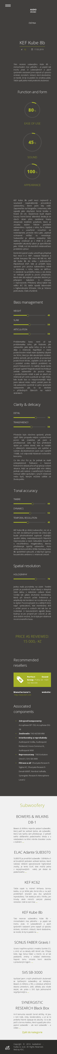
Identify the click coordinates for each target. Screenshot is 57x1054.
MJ (25, 49)
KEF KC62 (32, 882)
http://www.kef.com (22, 694)
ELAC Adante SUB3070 (32, 852)
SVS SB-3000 (32, 972)
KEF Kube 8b (32, 912)
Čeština (32, 23)
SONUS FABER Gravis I (32, 942)
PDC (22, 1049)
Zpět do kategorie (32, 1032)
